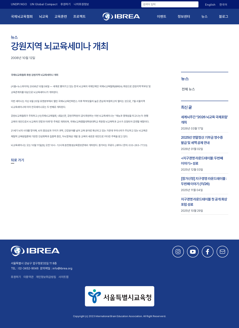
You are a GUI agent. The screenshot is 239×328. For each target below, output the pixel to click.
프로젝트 (79, 16)
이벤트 (161, 16)
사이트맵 (63, 277)
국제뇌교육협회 (22, 16)
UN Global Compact (43, 4)
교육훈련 (61, 16)
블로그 (223, 16)
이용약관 (28, 277)
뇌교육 (43, 16)
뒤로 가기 (17, 160)
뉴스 (204, 16)
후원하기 (66, 4)
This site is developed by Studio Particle (40, 321)
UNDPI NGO (19, 4)
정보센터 (184, 16)
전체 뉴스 (188, 89)
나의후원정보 (81, 4)
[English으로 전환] (210, 4)
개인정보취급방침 (46, 277)
